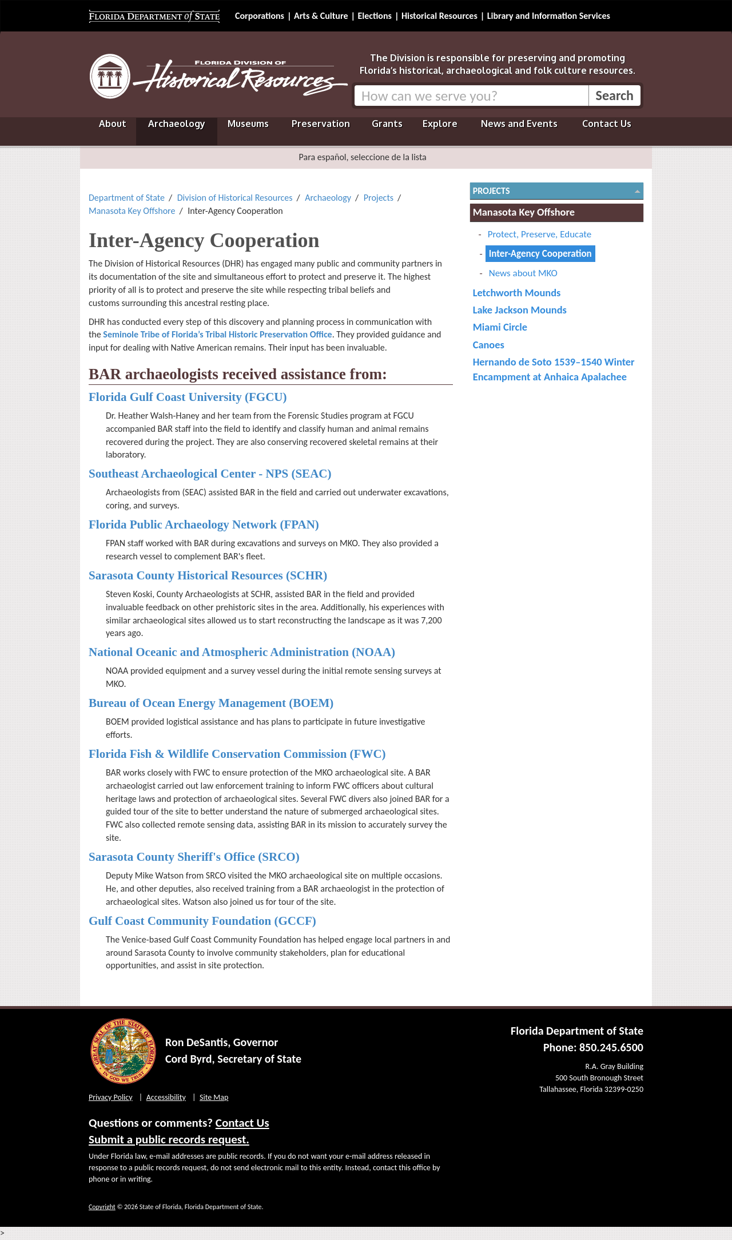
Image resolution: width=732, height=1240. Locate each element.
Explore (440, 123)
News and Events (519, 123)
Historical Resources (439, 15)
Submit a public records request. (169, 1139)
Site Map (214, 1097)
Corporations (259, 15)
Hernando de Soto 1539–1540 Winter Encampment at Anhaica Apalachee (554, 369)
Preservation (321, 123)
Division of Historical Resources (235, 197)
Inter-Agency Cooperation (540, 254)
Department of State (127, 197)
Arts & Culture (321, 15)
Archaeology (176, 123)
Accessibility (166, 1097)
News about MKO (523, 273)
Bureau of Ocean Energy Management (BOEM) (211, 703)
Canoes (488, 344)
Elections (374, 15)
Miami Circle (500, 326)
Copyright (102, 1207)
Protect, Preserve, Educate (539, 234)
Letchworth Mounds (517, 292)
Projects (378, 197)
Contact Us (606, 123)
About (112, 123)
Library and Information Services (548, 15)
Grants (387, 123)
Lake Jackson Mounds (520, 309)
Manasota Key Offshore (132, 210)
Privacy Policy (111, 1097)
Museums (248, 123)
